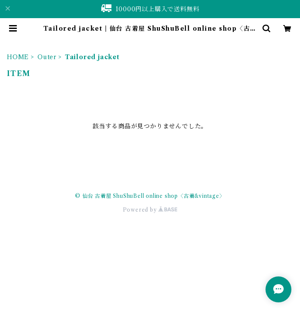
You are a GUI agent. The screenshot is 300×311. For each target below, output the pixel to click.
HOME (18, 57)
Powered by (150, 209)
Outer (47, 57)
